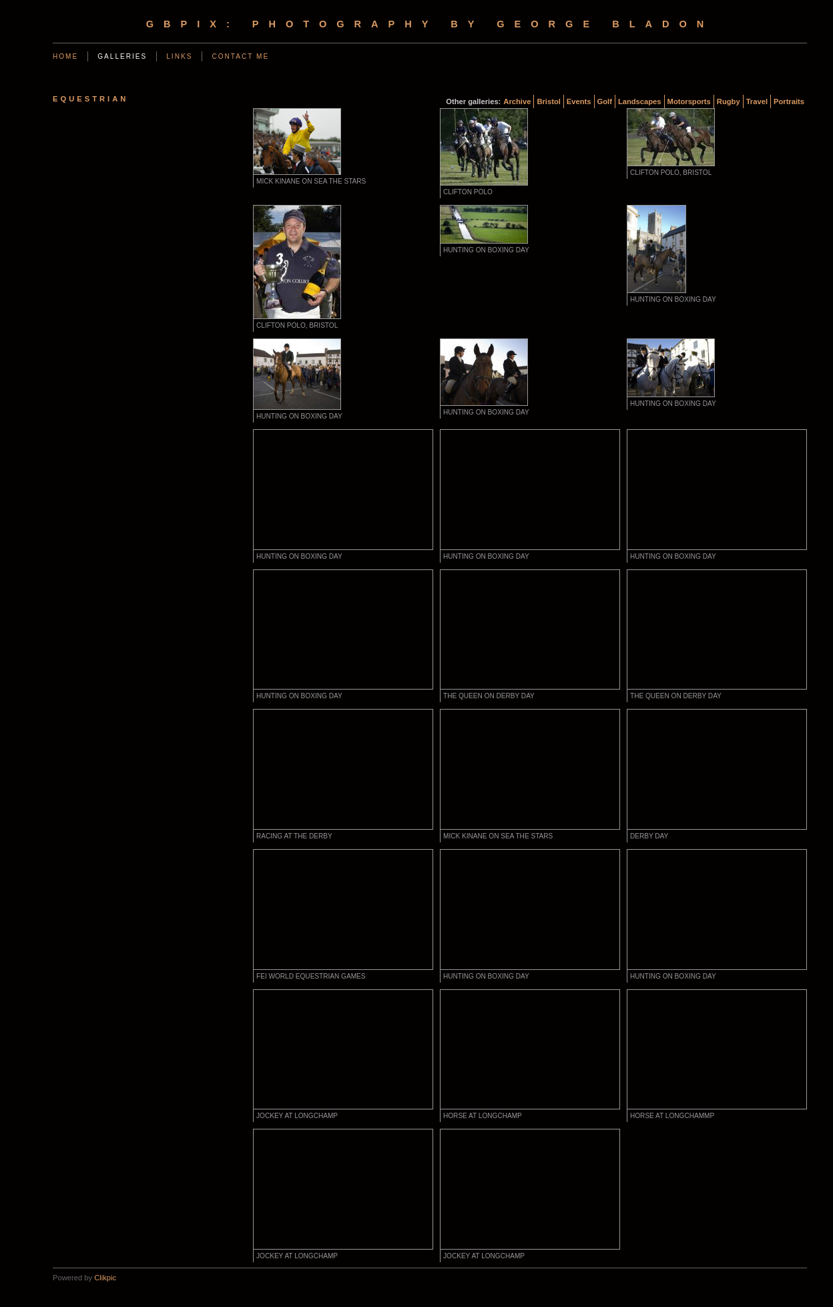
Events (579, 101)
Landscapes (639, 101)
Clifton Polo (468, 192)
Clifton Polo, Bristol (671, 172)
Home (65, 56)
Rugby (728, 101)
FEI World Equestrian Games (311, 976)
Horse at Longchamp (482, 1115)
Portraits (789, 101)
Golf (604, 101)
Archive (517, 101)
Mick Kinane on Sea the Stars (311, 181)
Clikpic (105, 1278)
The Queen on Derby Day (489, 696)
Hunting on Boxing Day (486, 250)
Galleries (122, 56)
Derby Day (649, 836)
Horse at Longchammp (672, 1115)
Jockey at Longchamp (297, 1115)
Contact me (240, 56)
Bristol (548, 101)
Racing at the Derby (294, 836)
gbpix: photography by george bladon (430, 24)
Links (179, 56)
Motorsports (689, 101)
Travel (757, 101)
